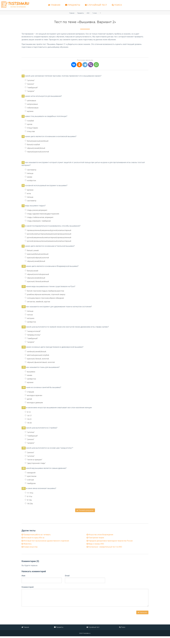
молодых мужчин (33, 395)
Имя (23, 577)
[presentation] (38, 613)
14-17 (28, 416)
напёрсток (30, 322)
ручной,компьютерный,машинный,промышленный (48, 234)
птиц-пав (30, 131)
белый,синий (31, 271)
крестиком (30, 476)
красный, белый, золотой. (37, 359)
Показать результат (85, 510)
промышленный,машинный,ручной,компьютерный (48, 230)
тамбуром (30, 483)
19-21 (28, 419)
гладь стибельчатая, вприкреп (39, 217)
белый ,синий (32, 250)
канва (28, 177)
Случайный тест (96, 5)
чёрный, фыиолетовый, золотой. (40, 362)
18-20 (28, 423)
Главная (54, 5)
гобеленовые (31, 108)
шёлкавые (30, 100)
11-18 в (29, 493)
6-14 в (28, 496)
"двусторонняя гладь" (35, 463)
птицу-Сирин (31, 128)
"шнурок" (30, 91)
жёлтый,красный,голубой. (37, 355)
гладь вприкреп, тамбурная (38, 221)
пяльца (29, 173)
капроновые (31, 104)
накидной (30, 473)
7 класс (95, 13)
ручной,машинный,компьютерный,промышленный (48, 237)
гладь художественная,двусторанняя (42, 214)
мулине (29, 111)
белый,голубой (32, 144)
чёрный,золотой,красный (37, 274)
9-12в (28, 500)
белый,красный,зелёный (36, 141)
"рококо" (29, 84)
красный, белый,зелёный (37, 281)
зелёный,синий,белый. (36, 351)
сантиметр (30, 170)
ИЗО (88, 13)
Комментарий (28, 589)
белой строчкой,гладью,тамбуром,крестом (44, 291)
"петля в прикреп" (33, 460)
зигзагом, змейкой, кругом (37, 301)
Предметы (72, 5)
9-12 (28, 412)
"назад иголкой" (33, 331)
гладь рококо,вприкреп (36, 210)
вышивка (30, 372)
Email (67, 577)
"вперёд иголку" (33, 335)
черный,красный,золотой (37, 152)
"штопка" (30, 80)
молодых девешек (34, 402)
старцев (29, 392)
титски (29, 315)
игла (28, 193)
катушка (29, 318)
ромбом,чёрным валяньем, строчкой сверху (45, 294)
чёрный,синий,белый (35, 148)
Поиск (117, 5)
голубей (29, 121)
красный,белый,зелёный (36, 254)
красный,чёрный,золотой (37, 257)
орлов (28, 124)
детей (28, 399)
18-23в (29, 503)
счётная (29, 480)
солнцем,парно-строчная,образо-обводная (44, 298)
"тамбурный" (31, 87)
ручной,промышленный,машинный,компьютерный (48, 241)
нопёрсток (30, 180)
